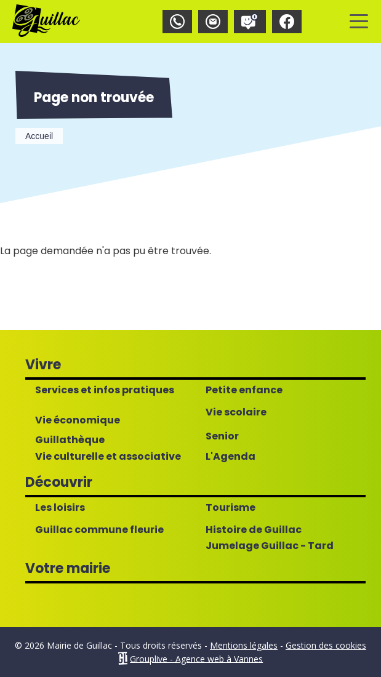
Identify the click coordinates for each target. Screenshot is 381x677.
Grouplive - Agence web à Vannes (196, 658)
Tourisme (230, 507)
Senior (222, 436)
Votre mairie (67, 568)
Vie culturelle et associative (108, 456)
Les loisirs (60, 507)
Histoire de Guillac (254, 529)
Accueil (39, 136)
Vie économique (77, 420)
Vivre (43, 364)
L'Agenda (230, 456)
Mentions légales (244, 645)
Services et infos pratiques (104, 390)
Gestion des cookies (326, 645)
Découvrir (58, 482)
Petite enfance (244, 390)
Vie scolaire (236, 412)
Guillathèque (70, 440)
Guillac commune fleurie (99, 529)
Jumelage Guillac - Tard (270, 545)
